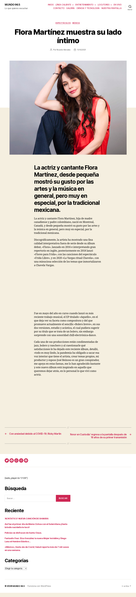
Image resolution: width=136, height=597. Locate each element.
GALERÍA (70, 8)
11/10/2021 (81, 50)
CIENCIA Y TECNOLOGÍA (88, 8)
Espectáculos (63, 23)
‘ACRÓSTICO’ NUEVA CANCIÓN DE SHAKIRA (26, 523)
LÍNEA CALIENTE (63, 5)
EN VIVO (118, 5)
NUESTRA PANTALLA (111, 8)
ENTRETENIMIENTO (84, 5)
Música (77, 23)
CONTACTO (58, 8)
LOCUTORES (104, 5)
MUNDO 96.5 (13, 4)
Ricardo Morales (63, 50)
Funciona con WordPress (40, 590)
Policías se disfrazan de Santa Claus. (23, 537)
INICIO (51, 5)
